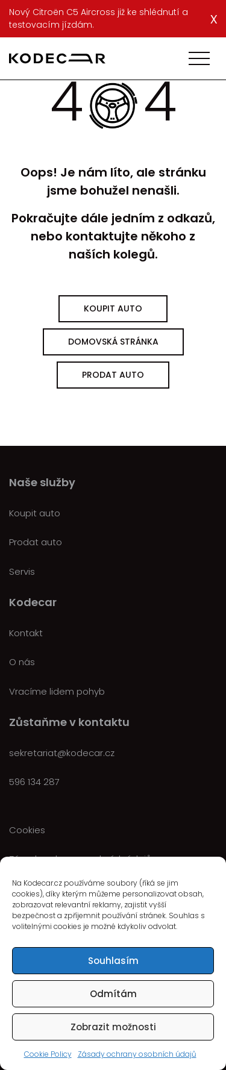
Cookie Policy (48, 1054)
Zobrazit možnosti (113, 1027)
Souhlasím (113, 960)
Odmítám (113, 993)
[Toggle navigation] (199, 58)
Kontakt (26, 633)
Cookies (27, 830)
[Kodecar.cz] (57, 58)
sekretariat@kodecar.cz (62, 752)
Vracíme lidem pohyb (57, 691)
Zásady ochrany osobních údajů (137, 1054)
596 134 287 (34, 781)
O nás (22, 661)
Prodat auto (113, 375)
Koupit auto (113, 308)
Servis (22, 571)
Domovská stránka (113, 342)
